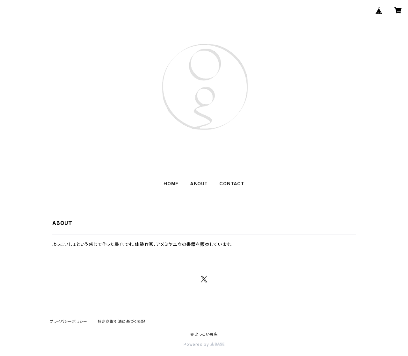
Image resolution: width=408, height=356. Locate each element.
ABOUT (199, 183)
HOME (171, 183)
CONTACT (231, 183)
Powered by (204, 344)
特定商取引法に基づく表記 (121, 321)
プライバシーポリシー (68, 321)
